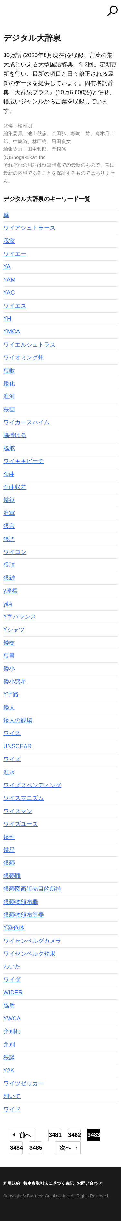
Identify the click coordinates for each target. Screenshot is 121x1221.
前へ (25, 1135)
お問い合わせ (89, 1183)
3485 (35, 1148)
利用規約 (11, 1183)
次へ (65, 1148)
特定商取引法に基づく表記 (48, 1183)
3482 (74, 1135)
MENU (8, 11)
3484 (16, 1148)
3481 (55, 1135)
